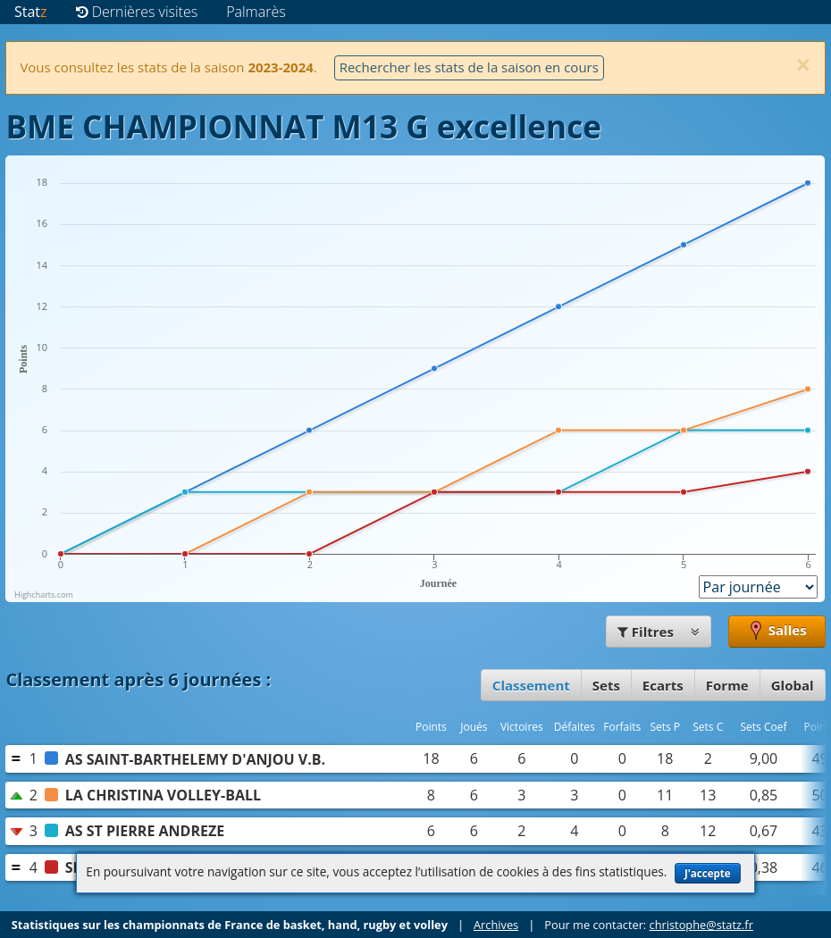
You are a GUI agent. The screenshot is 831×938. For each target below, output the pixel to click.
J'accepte (707, 873)
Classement (531, 685)
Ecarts (663, 685)
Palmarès (256, 11)
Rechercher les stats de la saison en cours (469, 67)
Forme (727, 685)
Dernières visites (137, 11)
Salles (777, 631)
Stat (30, 11)
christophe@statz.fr (701, 925)
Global (792, 685)
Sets (606, 685)
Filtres (658, 632)
